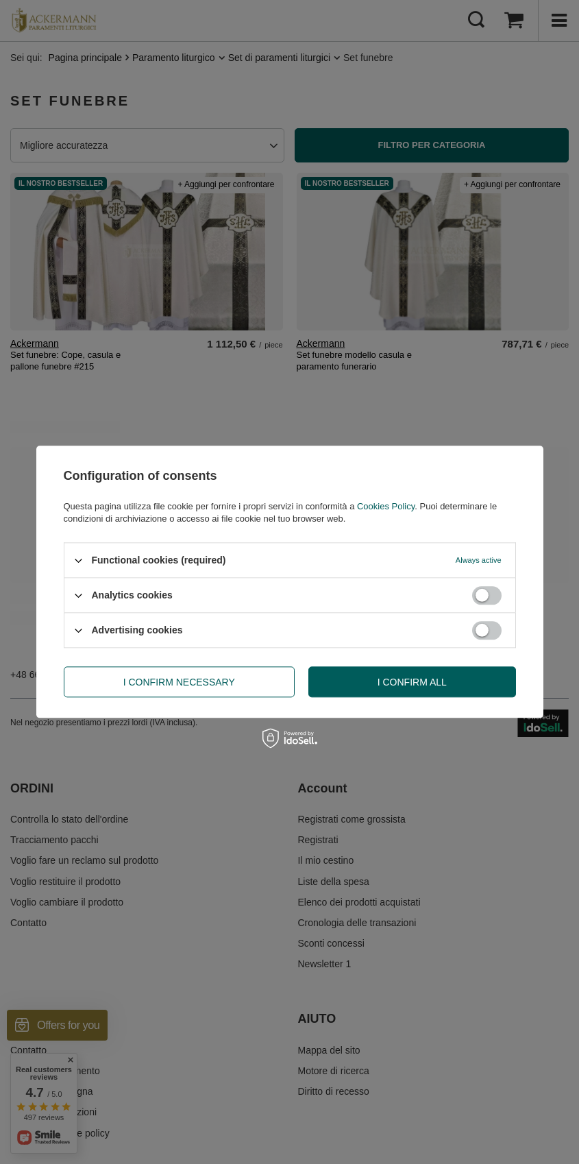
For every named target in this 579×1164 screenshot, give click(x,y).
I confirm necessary (179, 682)
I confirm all (412, 682)
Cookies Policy (386, 506)
